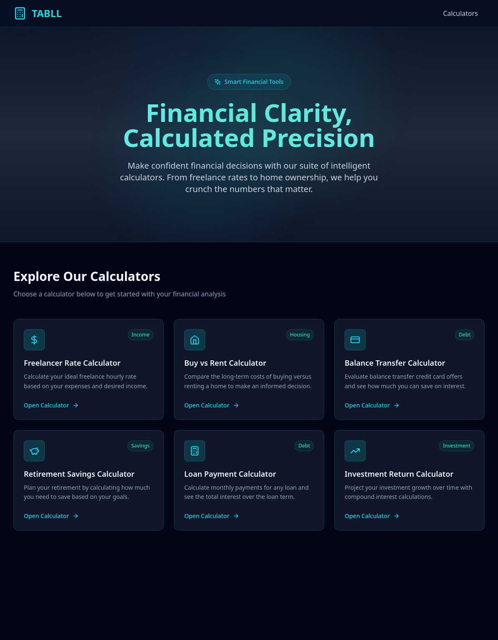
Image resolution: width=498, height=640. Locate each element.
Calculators (460, 13)
